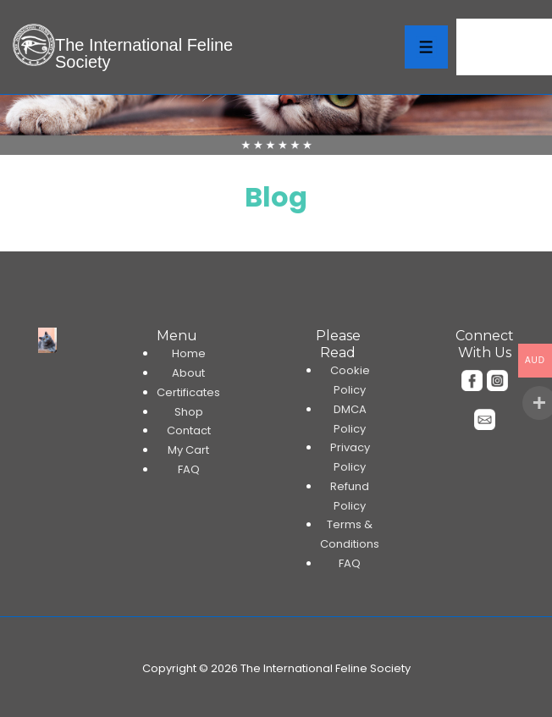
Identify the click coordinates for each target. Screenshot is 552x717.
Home (189, 353)
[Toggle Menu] (426, 47)
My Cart (188, 450)
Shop (188, 412)
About (188, 373)
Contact (189, 430)
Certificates (188, 392)
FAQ (189, 469)
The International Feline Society (144, 53)
